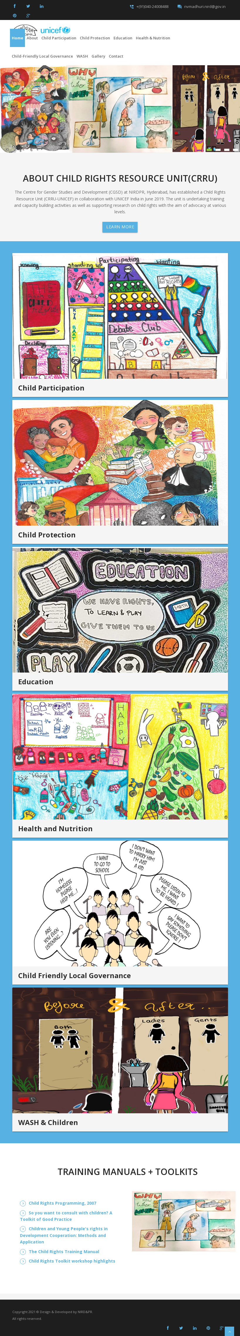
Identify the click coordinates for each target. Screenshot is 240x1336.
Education (123, 38)
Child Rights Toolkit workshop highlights (72, 1261)
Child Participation (58, 38)
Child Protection (95, 38)
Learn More (120, 226)
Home (17, 38)
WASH (82, 56)
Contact (116, 56)
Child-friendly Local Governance (42, 56)
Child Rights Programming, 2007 (62, 1203)
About (32, 38)
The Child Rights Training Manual (64, 1251)
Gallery (98, 56)
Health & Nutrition (153, 38)
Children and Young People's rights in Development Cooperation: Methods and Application (64, 1235)
